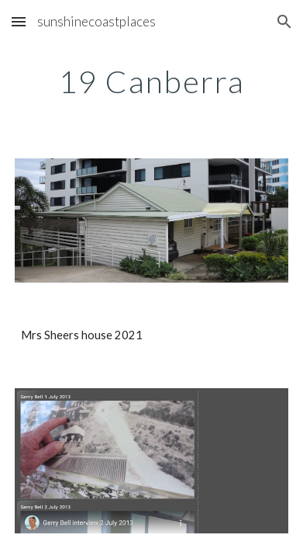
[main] (151, 81)
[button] (18, 21)
